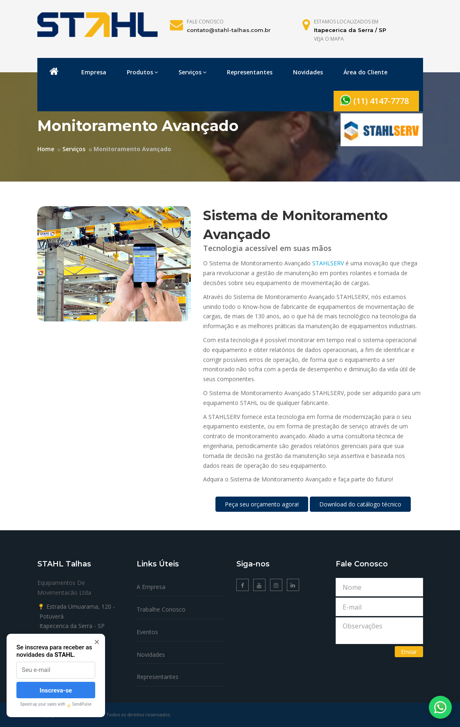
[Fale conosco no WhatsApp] (440, 707)
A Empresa (151, 587)
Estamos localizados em (346, 21)
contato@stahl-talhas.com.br (229, 30)
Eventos (147, 632)
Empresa (93, 72)
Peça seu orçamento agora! (262, 504)
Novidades (308, 72)
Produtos (142, 72)
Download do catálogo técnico (360, 504)
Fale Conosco (205, 21)
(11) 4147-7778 (374, 100)
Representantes (249, 72)
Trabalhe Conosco (161, 609)
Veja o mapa (329, 38)
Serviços (192, 72)
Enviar (409, 652)
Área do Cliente (365, 72)
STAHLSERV (328, 263)
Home (45, 149)
